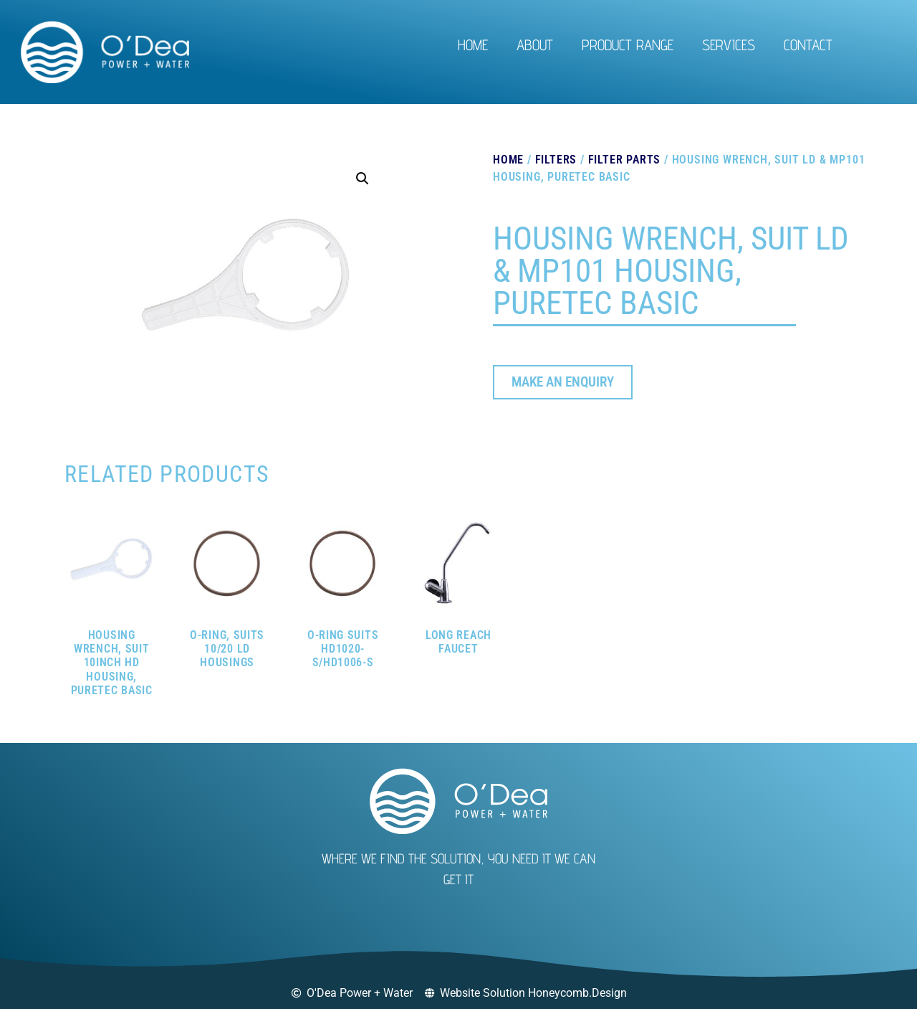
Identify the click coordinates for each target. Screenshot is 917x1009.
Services (728, 45)
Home (473, 45)
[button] (362, 178)
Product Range (627, 45)
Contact (808, 45)
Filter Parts (624, 159)
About (535, 45)
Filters (556, 159)
